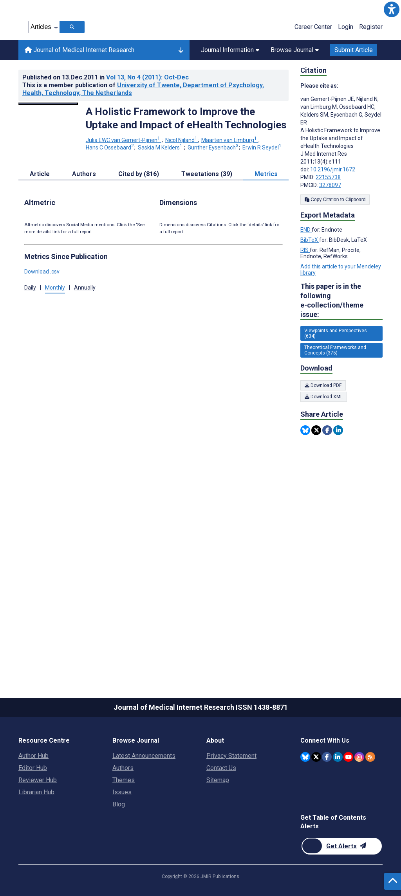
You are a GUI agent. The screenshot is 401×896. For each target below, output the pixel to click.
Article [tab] (40, 174)
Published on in (105, 77)
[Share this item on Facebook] (327, 430)
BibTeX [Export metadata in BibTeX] (309, 240)
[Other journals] (181, 50)
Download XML (324, 396)
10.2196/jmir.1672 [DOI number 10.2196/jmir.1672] (332, 169)
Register (371, 27)
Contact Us (221, 768)
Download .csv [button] (42, 271)
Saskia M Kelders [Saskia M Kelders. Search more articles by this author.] (161, 147)
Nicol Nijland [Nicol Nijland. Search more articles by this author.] (182, 140)
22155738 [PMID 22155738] (328, 177)
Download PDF (323, 385)
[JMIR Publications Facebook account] (327, 757)
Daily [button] (30, 287)
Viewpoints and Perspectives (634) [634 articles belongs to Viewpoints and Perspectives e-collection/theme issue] (335, 333)
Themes (123, 780)
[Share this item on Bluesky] (305, 430)
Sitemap (217, 780)
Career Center (313, 27)
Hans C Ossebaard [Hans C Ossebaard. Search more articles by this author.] (110, 147)
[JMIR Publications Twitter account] (316, 757)
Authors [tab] (84, 174)
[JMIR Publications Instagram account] (359, 757)
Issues (122, 792)
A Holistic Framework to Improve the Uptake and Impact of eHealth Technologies (186, 118)
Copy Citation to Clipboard (335, 199)
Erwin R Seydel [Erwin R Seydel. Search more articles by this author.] (262, 147)
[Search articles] (72, 27)
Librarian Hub (36, 792)
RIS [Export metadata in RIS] (305, 250)
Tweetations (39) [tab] (206, 174)
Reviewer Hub (37, 780)
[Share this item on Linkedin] (338, 430)
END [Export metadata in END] (306, 230)
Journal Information (230, 50)
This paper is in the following (341, 300)
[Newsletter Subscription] (342, 846)
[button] (391, 9)
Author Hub (33, 755)
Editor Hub (32, 768)
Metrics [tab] (266, 174)
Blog (118, 804)
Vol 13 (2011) (147, 77)
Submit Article (353, 50)
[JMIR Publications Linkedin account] (338, 757)
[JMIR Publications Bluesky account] (305, 757)
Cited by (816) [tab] (138, 174)
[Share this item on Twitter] (316, 430)
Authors (123, 768)
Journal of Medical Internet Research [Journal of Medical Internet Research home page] (79, 50)
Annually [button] (85, 287)
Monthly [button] (55, 287)
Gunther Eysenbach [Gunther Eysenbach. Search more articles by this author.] (214, 147)
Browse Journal (295, 50)
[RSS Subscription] (370, 757)
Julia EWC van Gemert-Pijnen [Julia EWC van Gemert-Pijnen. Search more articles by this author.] (123, 140)
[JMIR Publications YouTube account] (348, 757)
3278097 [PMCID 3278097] (330, 185)
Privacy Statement (231, 755)
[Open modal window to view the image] (48, 104)
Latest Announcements (143, 755)
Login (345, 27)
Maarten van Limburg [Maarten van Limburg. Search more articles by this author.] (229, 140)
